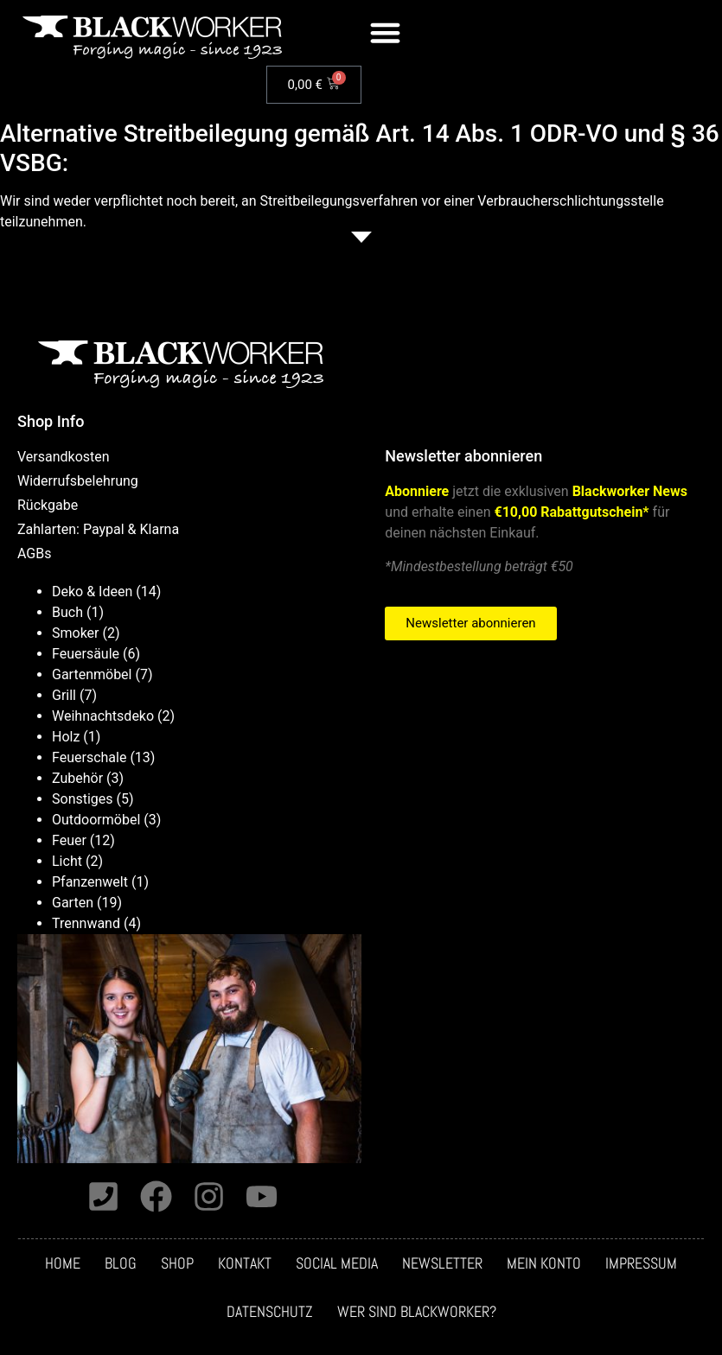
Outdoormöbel (96, 819)
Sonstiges (82, 799)
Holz (66, 736)
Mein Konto (544, 1265)
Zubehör (77, 778)
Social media (337, 1265)
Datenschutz (270, 1313)
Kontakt (245, 1265)
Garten (72, 902)
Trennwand (86, 923)
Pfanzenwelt (90, 882)
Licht (67, 861)
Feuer (69, 840)
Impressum (641, 1265)
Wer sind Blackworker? (416, 1313)
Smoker (75, 633)
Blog (121, 1265)
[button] (385, 33)
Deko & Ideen (92, 591)
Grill (64, 695)
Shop (177, 1265)
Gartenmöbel (91, 674)
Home (62, 1265)
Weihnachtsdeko (103, 716)
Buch (67, 612)
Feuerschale (89, 757)
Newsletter (442, 1265)
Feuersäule (85, 654)
